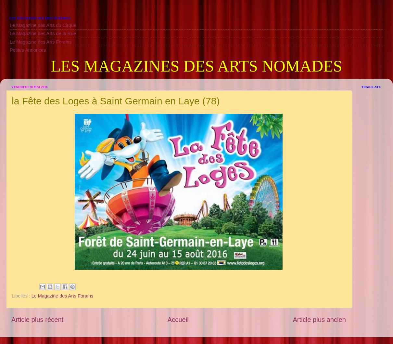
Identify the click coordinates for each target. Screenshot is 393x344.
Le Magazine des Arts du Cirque (43, 25)
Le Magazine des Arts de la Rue (43, 33)
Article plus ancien (319, 319)
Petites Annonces (28, 50)
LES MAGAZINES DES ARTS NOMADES (196, 66)
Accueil (178, 319)
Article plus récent (37, 319)
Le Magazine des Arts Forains (40, 42)
